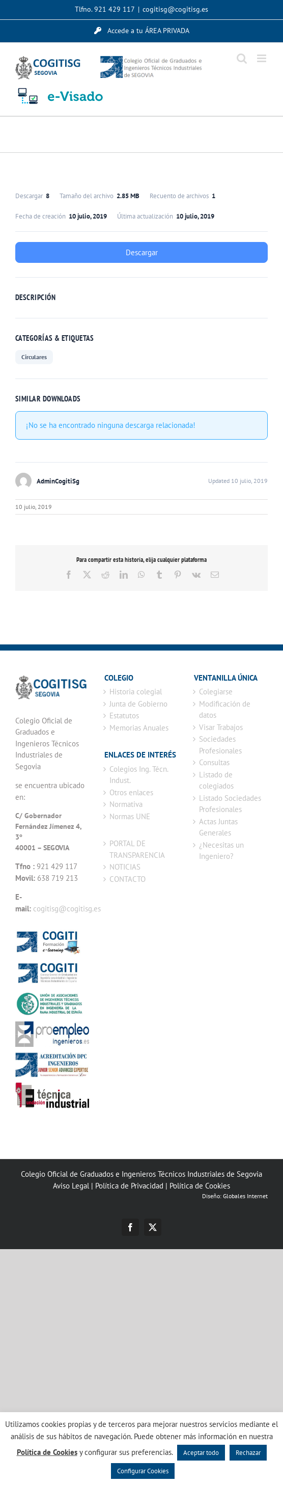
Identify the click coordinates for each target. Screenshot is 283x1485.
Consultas (214, 762)
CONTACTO (127, 879)
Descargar (142, 252)
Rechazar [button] (248, 1452)
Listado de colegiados (216, 780)
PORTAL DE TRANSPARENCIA (137, 849)
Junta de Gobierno (138, 704)
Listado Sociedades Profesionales (230, 804)
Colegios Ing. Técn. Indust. (138, 775)
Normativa (126, 804)
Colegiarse (216, 691)
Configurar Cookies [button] (142, 1471)
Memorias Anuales (138, 728)
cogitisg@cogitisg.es (175, 9)
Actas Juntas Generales (218, 827)
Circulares (34, 357)
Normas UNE (129, 816)
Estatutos (124, 715)
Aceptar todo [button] (201, 1452)
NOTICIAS (124, 867)
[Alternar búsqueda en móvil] (242, 58)
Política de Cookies (199, 1186)
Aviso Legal (71, 1186)
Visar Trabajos (221, 727)
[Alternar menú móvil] (262, 58)
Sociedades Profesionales (220, 744)
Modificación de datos (224, 709)
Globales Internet (245, 1196)
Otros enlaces (131, 792)
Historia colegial (135, 691)
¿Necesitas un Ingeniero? (221, 850)
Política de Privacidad (129, 1186)
